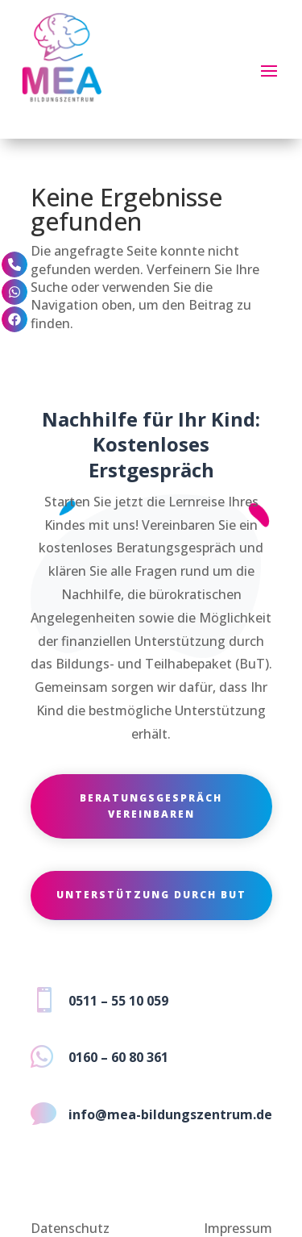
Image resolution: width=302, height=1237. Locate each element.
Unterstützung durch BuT (151, 895)
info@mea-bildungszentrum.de (170, 1114)
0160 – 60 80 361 (118, 1057)
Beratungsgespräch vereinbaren (151, 806)
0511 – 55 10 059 (118, 1001)
